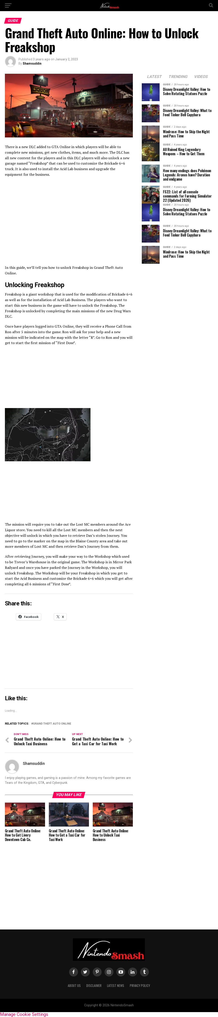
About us (74, 985)
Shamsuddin (32, 63)
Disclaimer (93, 985)
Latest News (115, 985)
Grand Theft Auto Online (52, 723)
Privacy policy (140, 985)
